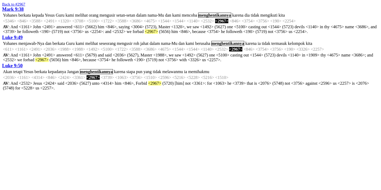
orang (93, 15)
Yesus (50, 15)
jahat (144, 43)
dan (168, 15)
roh (136, 43)
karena (238, 15)
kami (70, 15)
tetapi (18, 71)
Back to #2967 (13, 4)
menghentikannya (214, 15)
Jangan (73, 71)
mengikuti (269, 15)
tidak (255, 15)
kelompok (296, 43)
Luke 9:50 (12, 65)
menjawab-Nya (31, 43)
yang (147, 71)
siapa (130, 71)
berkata (24, 15)
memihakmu (198, 71)
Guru (60, 15)
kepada (38, 15)
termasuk (279, 43)
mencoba (189, 15)
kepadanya (57, 71)
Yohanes (10, 15)
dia (247, 15)
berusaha (202, 43)
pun (139, 71)
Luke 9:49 (12, 37)
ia (259, 43)
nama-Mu (156, 15)
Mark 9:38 (13, 9)
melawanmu (172, 71)
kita (282, 15)
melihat (81, 15)
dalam (141, 15)
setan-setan (125, 15)
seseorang (107, 43)
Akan (7, 71)
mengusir (107, 15)
